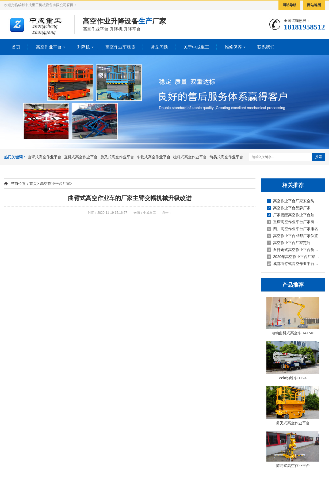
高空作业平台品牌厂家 (289, 208)
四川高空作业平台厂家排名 (292, 229)
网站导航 (289, 5)
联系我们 (265, 47)
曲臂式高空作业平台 (44, 157)
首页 (16, 47)
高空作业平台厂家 (55, 183)
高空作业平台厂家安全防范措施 (293, 201)
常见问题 (159, 47)
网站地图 (314, 5)
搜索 (318, 157)
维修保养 (233, 47)
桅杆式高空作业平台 (190, 157)
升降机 (83, 47)
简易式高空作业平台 (226, 157)
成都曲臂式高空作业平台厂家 (293, 263)
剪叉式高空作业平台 (117, 157)
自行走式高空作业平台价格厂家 (293, 250)
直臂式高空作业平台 (81, 157)
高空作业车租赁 (120, 47)
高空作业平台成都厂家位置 (292, 236)
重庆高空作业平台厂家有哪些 (293, 222)
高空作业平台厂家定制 (289, 243)
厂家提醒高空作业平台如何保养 (293, 215)
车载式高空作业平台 (153, 157)
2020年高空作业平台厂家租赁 (293, 257)
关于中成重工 (196, 47)
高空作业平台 (49, 47)
